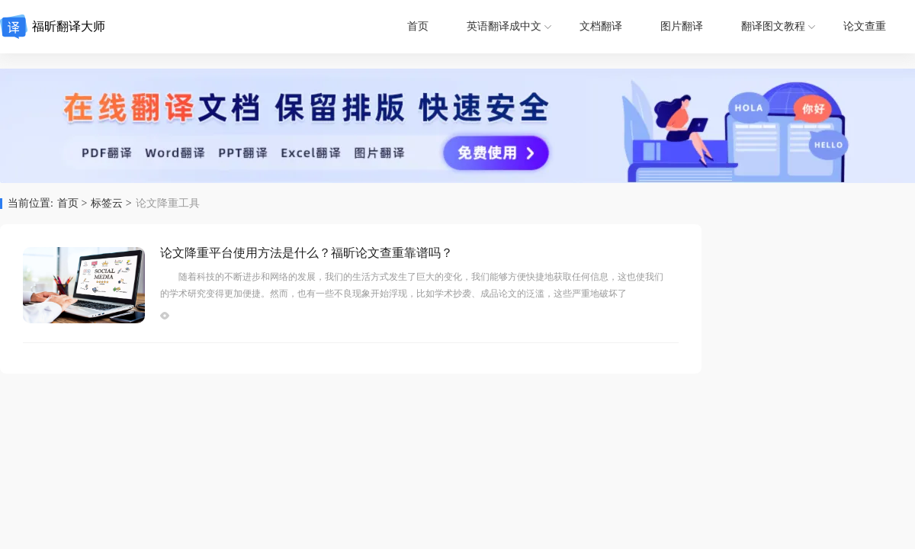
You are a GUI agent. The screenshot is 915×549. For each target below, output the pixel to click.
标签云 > (111, 203)
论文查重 (864, 26)
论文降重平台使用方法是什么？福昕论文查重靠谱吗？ (306, 252)
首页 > (72, 203)
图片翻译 (681, 26)
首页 (418, 26)
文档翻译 (601, 26)
